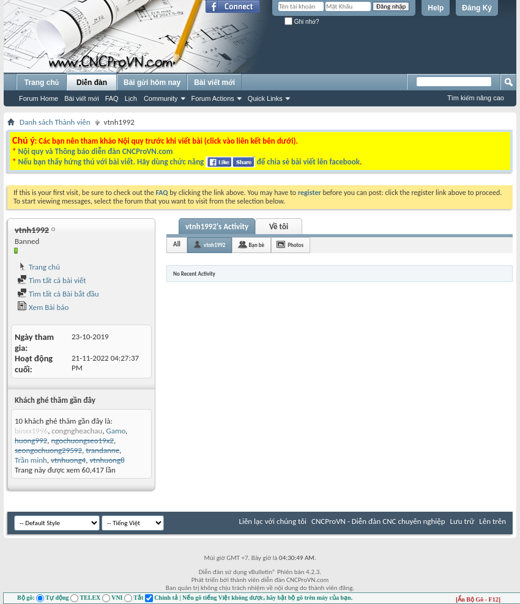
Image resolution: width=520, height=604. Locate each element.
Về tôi (278, 226)
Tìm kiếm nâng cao (475, 97)
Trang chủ (41, 82)
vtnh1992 (214, 244)
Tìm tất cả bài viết (51, 280)
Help (436, 8)
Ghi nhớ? (301, 21)
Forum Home (38, 98)
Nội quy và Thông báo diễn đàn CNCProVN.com (95, 151)
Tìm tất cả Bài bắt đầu (58, 293)
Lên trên (492, 521)
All (176, 244)
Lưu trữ (462, 521)
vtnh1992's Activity (216, 226)
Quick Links (265, 98)
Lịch (131, 98)
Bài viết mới (81, 98)
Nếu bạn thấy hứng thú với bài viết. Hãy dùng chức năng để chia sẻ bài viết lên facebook (188, 161)
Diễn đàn (91, 82)
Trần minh (31, 460)
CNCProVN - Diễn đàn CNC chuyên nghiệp (378, 521)
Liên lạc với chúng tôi (272, 521)
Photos (295, 244)
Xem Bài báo (43, 307)
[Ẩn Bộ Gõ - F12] (478, 599)
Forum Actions (212, 98)
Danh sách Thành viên (55, 122)
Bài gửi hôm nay (152, 82)
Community (161, 98)
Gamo (115, 430)
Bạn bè (256, 244)
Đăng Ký (477, 8)
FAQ (112, 98)
